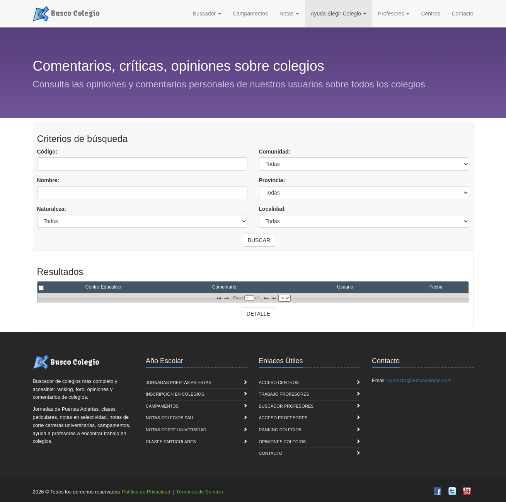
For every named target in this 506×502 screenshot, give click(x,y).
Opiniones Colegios (282, 441)
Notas (289, 13)
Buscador (207, 13)
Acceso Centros (279, 382)
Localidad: (272, 209)
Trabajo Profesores (284, 394)
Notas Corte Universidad (176, 429)
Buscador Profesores (286, 406)
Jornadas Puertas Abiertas (178, 382)
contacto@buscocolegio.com (419, 380)
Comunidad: (275, 152)
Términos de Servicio (199, 492)
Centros (430, 13)
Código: (47, 152)
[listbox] (284, 298)
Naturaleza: (51, 209)
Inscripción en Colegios (175, 394)
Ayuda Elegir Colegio (338, 13)
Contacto (462, 13)
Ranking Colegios (280, 429)
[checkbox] (41, 287)
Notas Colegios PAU (169, 417)
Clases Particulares (171, 441)
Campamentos (250, 13)
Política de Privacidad (146, 492)
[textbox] (249, 298)
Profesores (394, 13)
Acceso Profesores (283, 417)
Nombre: (48, 180)
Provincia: (272, 180)
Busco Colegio (66, 12)
